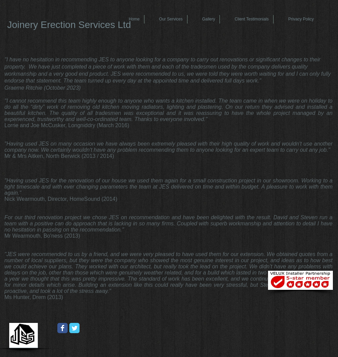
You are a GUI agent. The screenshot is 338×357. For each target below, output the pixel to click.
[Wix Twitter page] (74, 328)
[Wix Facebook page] (62, 328)
